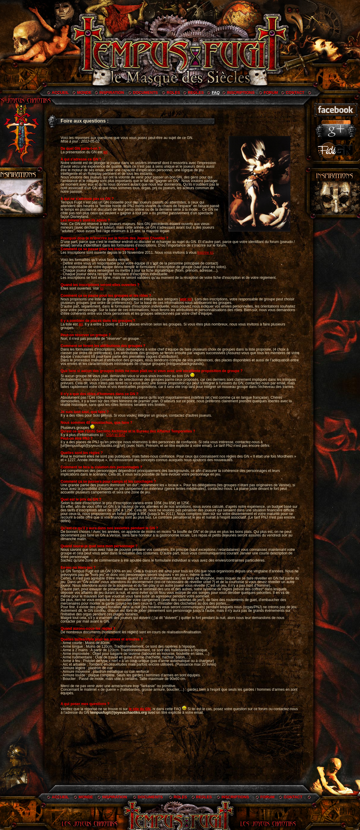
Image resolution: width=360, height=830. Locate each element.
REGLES (196, 92)
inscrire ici (205, 252)
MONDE (84, 92)
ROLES (173, 92)
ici (101, 288)
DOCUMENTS (145, 92)
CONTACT (295, 92)
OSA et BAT (115, 435)
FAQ (216, 92)
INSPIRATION (111, 92)
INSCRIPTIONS (240, 92)
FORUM (271, 92)
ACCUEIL (60, 92)
